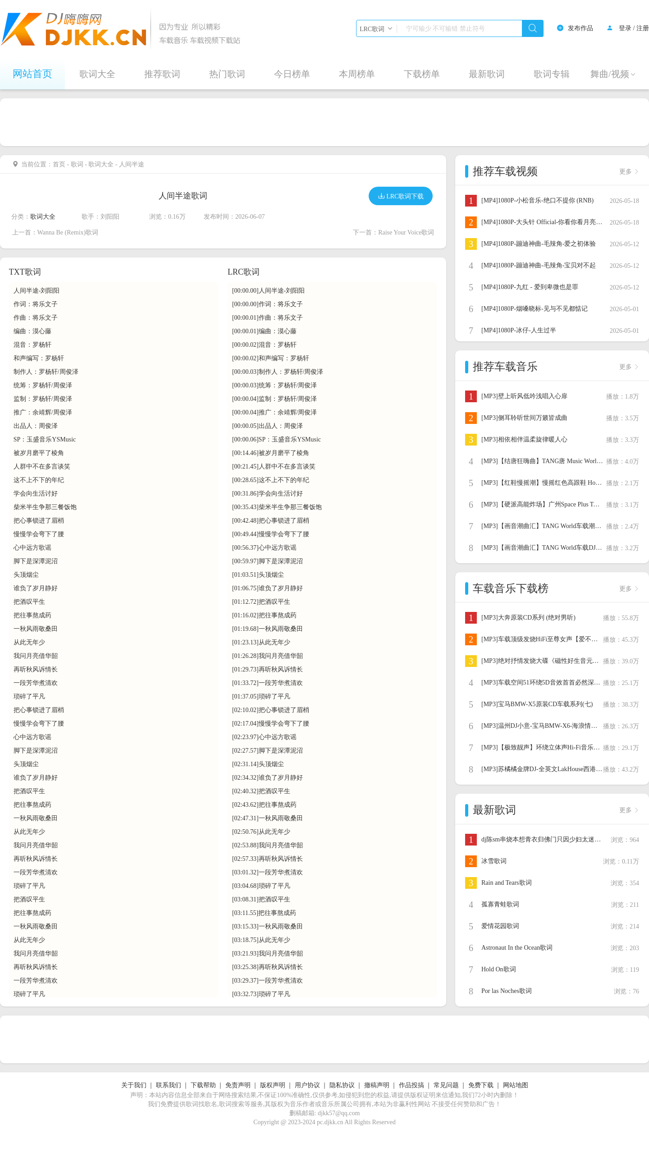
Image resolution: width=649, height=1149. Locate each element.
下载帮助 (203, 1085)
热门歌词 (227, 74)
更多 (629, 171)
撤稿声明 (376, 1085)
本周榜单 (357, 74)
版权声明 (272, 1085)
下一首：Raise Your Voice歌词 (393, 232)
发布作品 (580, 28)
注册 (642, 28)
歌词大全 (97, 74)
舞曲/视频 (613, 74)
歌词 (77, 164)
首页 (59, 164)
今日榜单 (292, 74)
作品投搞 (411, 1085)
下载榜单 (422, 74)
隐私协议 (342, 1085)
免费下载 (481, 1085)
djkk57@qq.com (339, 1113)
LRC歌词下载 (401, 196)
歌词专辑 (552, 74)
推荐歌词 (162, 74)
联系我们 (168, 1085)
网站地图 (515, 1085)
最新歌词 (487, 74)
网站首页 (32, 73)
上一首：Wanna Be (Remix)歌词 (55, 232)
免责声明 (238, 1085)
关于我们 (133, 1085)
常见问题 (446, 1085)
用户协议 (307, 1085)
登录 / (627, 28)
